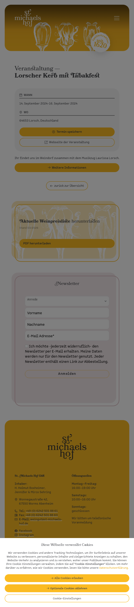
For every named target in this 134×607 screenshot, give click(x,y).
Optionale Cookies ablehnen (68, 588)
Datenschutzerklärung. (114, 567)
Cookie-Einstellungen (67, 598)
